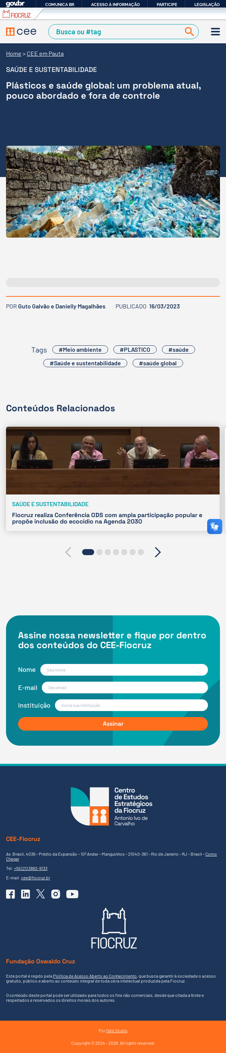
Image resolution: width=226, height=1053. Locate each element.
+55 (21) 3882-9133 (30, 868)
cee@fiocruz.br (35, 877)
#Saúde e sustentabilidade (85, 362)
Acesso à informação (115, 4)
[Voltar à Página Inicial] (21, 31)
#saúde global (158, 362)
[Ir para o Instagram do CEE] (55, 894)
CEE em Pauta (45, 53)
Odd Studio (117, 1030)
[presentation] (68, 552)
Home (13, 53)
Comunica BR (59, 4)
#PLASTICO (135, 349)
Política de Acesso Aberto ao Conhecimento (95, 975)
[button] (88, 552)
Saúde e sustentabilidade (51, 69)
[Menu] (215, 32)
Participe (167, 4)
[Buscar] (188, 31)
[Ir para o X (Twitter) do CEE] (40, 894)
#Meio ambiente (80, 349)
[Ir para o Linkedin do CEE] (25, 894)
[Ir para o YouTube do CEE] (72, 894)
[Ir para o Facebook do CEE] (10, 894)
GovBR (15, 4)
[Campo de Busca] (116, 31)
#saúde (178, 349)
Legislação (207, 4)
